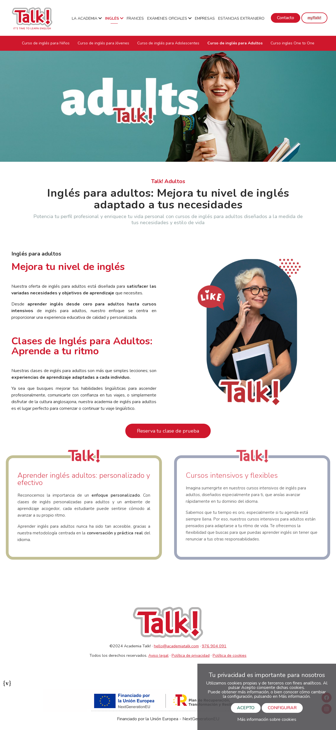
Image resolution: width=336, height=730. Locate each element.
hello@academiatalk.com (176, 646)
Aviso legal (158, 655)
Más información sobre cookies (266, 719)
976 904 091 (214, 646)
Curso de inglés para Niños (46, 43)
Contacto (285, 18)
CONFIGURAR (282, 708)
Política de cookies (229, 655)
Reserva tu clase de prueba (168, 431)
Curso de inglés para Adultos (235, 43)
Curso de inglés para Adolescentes (168, 43)
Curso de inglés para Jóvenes (103, 43)
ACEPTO (245, 708)
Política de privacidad (191, 655)
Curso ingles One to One (292, 43)
